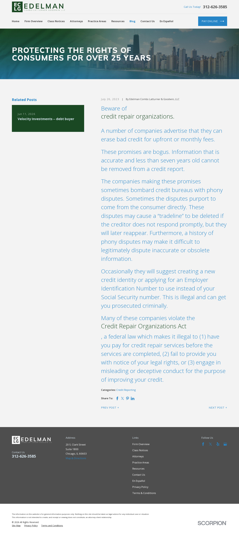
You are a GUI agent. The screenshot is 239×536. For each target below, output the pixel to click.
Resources (138, 468)
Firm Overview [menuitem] (34, 21)
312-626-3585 (215, 7)
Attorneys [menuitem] (76, 21)
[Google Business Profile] (225, 444)
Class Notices (140, 450)
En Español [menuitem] (166, 21)
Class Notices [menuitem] (56, 21)
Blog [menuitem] (132, 21)
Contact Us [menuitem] (148, 21)
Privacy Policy (140, 487)
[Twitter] (210, 444)
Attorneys (138, 456)
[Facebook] (203, 444)
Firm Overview (141, 444)
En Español (138, 481)
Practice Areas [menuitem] (97, 21)
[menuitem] (16, 525)
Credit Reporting (126, 390)
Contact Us (138, 474)
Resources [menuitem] (118, 21)
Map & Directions (76, 458)
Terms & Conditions (144, 493)
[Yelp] (218, 444)
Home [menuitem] (15, 21)
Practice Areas (140, 462)
